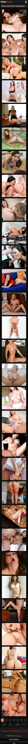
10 (17, 724)
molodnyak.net (18, 736)
